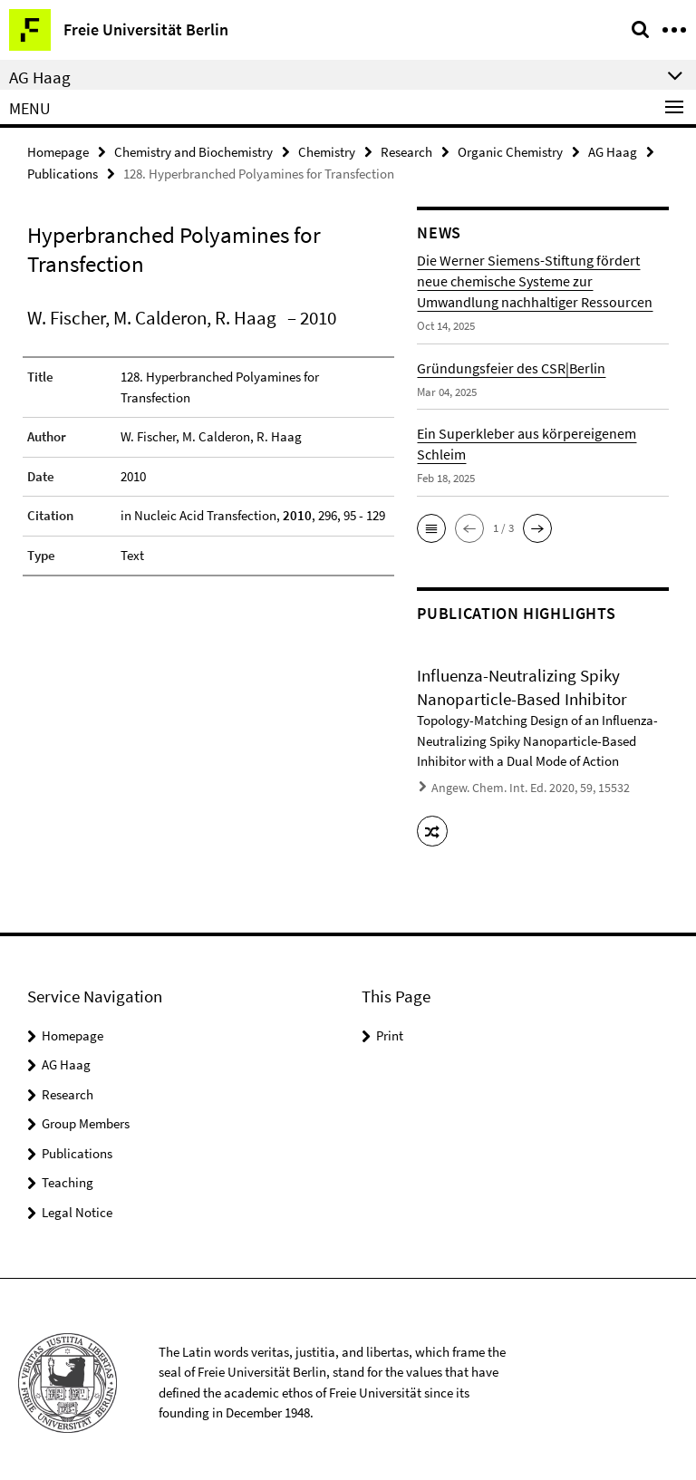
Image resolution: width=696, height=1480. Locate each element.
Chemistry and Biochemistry (193, 151)
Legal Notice (77, 1205)
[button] (431, 526)
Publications (62, 171)
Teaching (67, 1176)
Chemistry (326, 151)
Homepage (58, 151)
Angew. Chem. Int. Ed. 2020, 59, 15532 (520, 785)
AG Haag (612, 151)
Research (406, 151)
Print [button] (389, 1028)
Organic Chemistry (510, 151)
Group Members (86, 1117)
